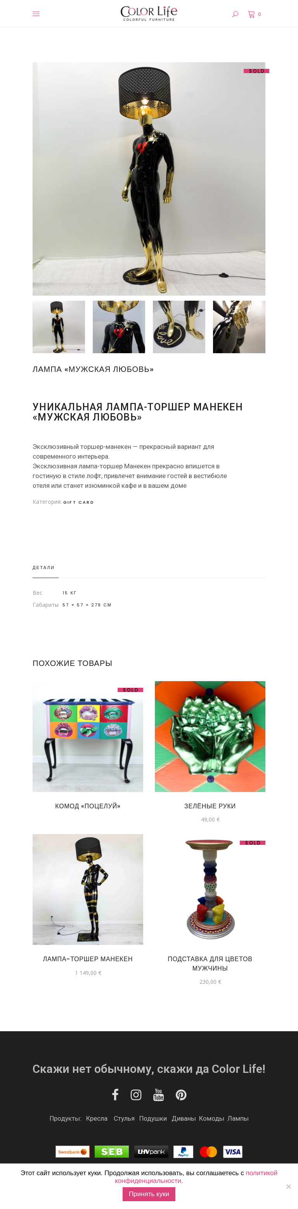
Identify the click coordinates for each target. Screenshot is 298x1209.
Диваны (184, 1118)
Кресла (96, 1118)
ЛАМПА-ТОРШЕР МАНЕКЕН (88, 959)
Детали (44, 567)
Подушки (153, 1118)
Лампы (238, 1118)
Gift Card (78, 502)
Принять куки (149, 1194)
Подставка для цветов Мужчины (210, 963)
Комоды (211, 1118)
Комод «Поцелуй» (87, 806)
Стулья (124, 1118)
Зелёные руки (210, 806)
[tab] (46, 568)
